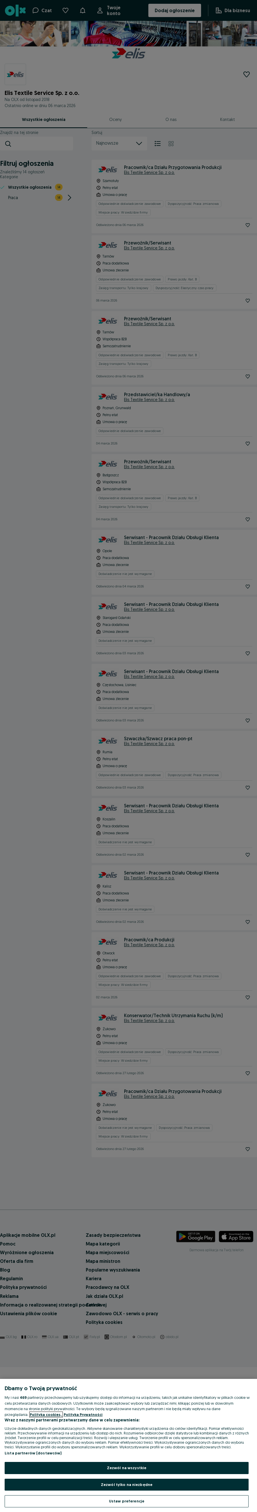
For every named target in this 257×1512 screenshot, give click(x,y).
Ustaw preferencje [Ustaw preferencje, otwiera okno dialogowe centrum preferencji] (126, 1501)
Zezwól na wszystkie (126, 1467)
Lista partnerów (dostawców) (33, 1453)
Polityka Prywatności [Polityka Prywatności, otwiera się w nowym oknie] (83, 1414)
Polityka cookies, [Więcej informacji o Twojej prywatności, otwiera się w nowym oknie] (46, 1414)
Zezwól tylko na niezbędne (126, 1484)
